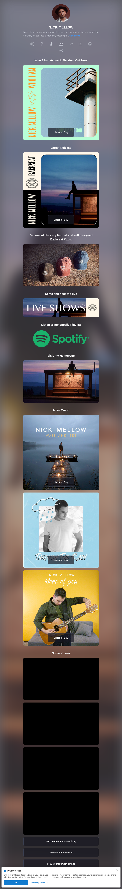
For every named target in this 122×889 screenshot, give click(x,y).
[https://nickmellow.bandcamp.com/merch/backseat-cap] (61, 265)
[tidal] (71, 44)
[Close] (117, 870)
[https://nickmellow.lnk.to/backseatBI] (61, 190)
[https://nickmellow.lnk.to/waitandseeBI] (61, 452)
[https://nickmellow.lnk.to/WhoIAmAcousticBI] (61, 102)
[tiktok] (51, 44)
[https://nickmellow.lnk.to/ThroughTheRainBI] (61, 530)
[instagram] (32, 44)
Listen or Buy (61, 132)
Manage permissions (40, 883)
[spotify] (61, 51)
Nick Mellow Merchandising (61, 841)
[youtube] (80, 44)
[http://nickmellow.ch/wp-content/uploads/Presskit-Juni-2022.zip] (61, 852)
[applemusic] (90, 44)
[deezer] (61, 44)
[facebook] (42, 44)
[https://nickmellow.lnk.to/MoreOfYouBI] (61, 608)
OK (16, 883)
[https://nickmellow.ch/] (61, 381)
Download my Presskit (61, 852)
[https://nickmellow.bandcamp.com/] (61, 841)
